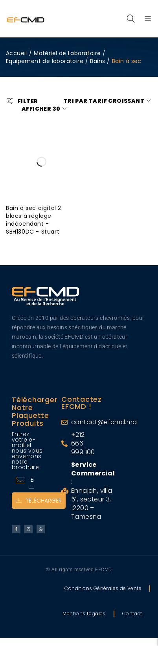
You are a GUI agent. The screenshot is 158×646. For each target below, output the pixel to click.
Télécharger (39, 501)
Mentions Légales (83, 613)
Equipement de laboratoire (44, 61)
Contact (132, 613)
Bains (97, 61)
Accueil (16, 53)
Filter (28, 101)
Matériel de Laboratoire (67, 53)
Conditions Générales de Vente (102, 588)
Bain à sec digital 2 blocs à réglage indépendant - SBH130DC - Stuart (33, 220)
